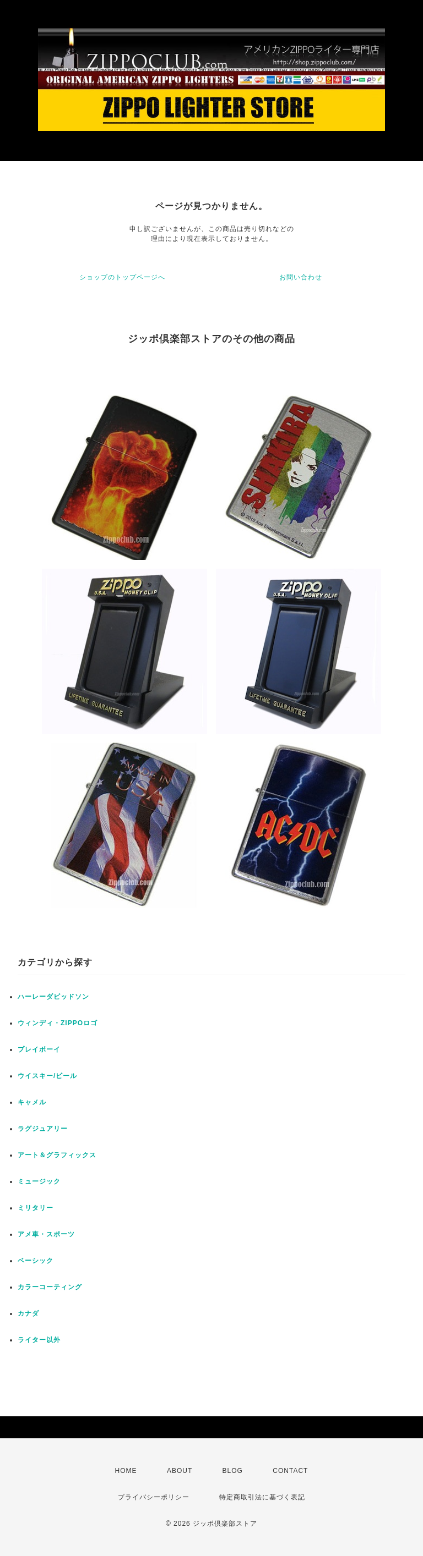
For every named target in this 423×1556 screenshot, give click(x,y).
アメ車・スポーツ (46, 1234)
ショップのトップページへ (122, 277)
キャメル (32, 1102)
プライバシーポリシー (153, 1497)
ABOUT (179, 1471)
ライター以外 (39, 1340)
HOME (126, 1471)
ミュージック (39, 1181)
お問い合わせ (300, 277)
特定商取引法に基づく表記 (262, 1497)
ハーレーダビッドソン (53, 996)
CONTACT (290, 1471)
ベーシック (35, 1260)
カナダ (28, 1313)
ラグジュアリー (43, 1128)
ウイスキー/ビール (47, 1076)
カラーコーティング (50, 1287)
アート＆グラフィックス (57, 1155)
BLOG (233, 1471)
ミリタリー (35, 1208)
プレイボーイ (39, 1049)
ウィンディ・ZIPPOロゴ (57, 1023)
